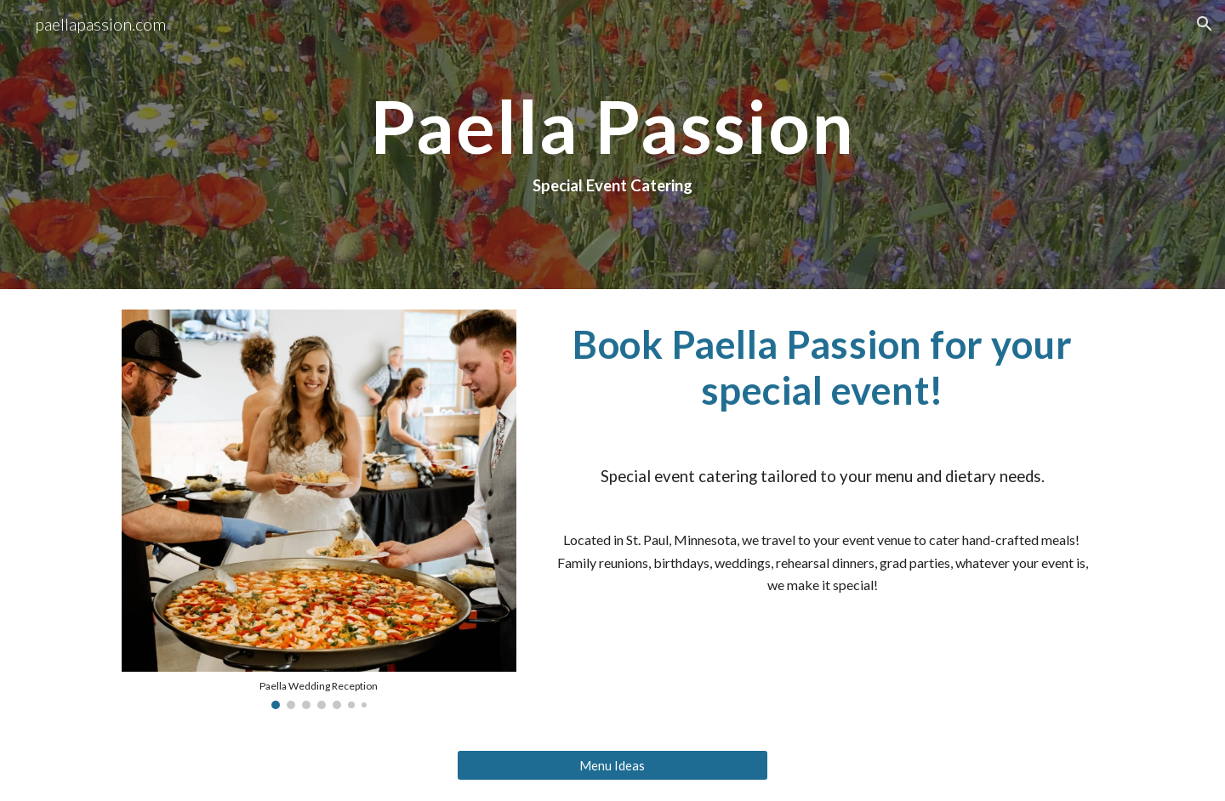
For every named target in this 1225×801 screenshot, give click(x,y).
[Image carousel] (319, 509)
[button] (1204, 23)
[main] (612, 144)
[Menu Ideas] (612, 765)
